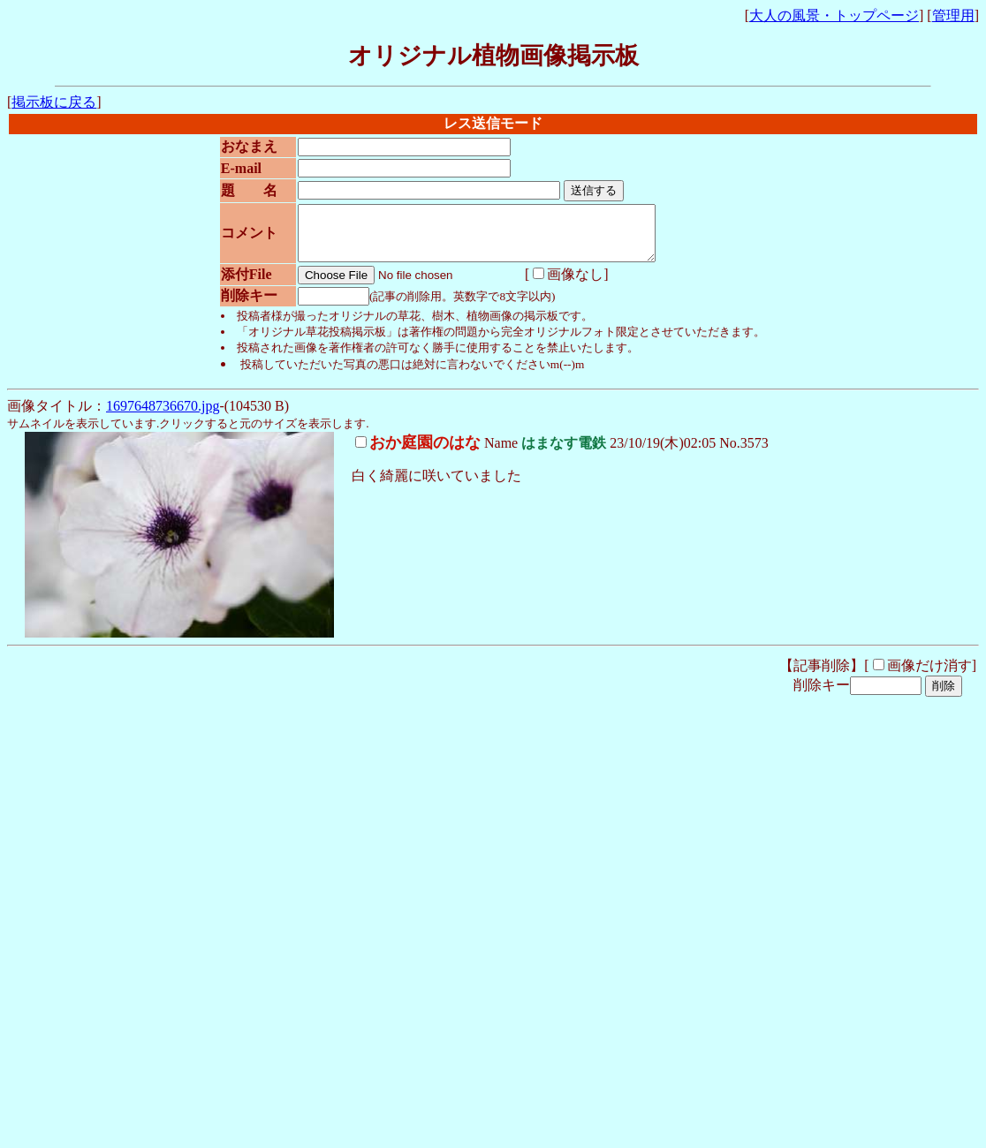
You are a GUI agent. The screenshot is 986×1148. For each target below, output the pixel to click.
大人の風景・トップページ (834, 15)
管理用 (953, 15)
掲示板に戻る (53, 102)
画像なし (561, 284)
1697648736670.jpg (162, 416)
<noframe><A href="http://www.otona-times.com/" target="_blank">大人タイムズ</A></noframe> (298, 982)
